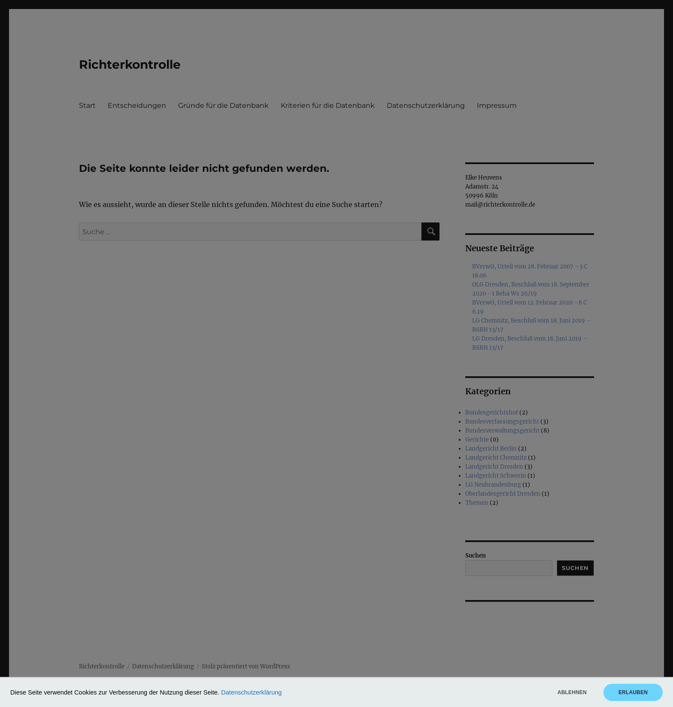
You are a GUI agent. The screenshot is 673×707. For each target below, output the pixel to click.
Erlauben (633, 692)
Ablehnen (572, 692)
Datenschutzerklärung (251, 692)
